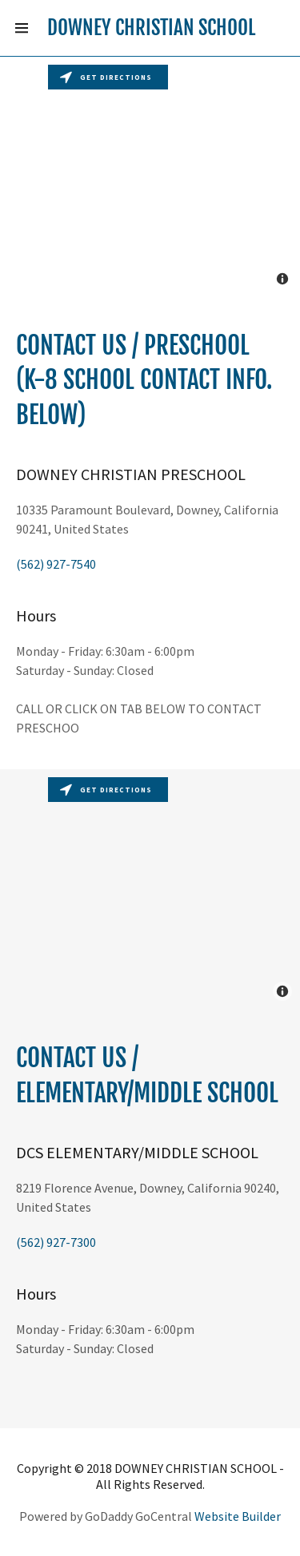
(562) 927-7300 (56, 1242)
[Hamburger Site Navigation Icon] (21, 28)
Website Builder (237, 1516)
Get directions (106, 77)
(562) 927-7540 (56, 564)
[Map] (150, 176)
